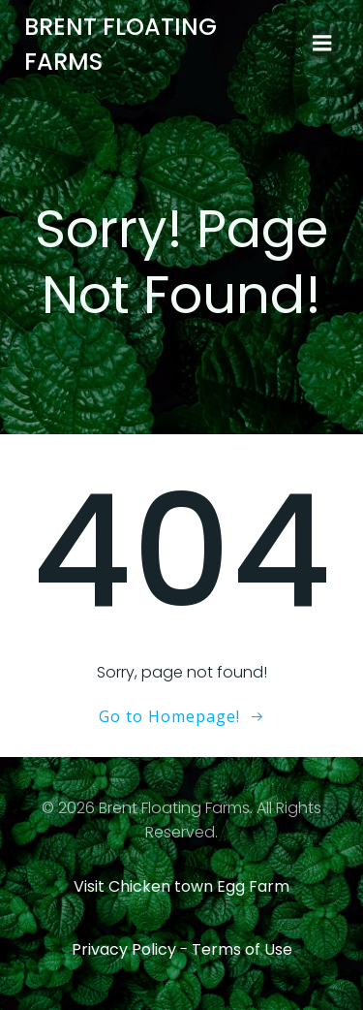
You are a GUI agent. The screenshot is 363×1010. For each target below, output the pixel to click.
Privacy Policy (124, 949)
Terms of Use (242, 949)
